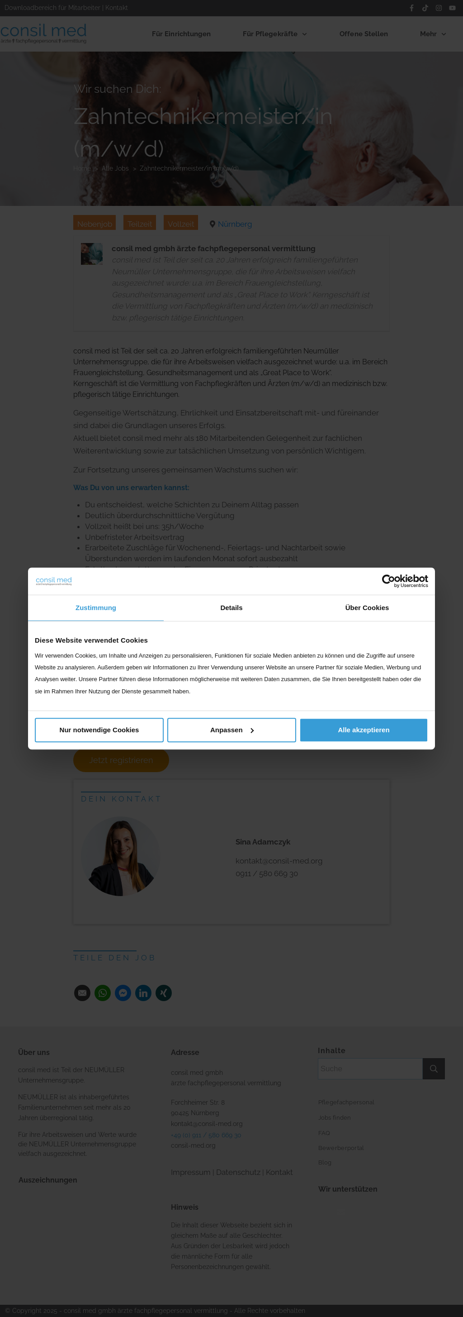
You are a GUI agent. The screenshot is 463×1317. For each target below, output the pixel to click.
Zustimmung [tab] (96, 607)
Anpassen (232, 730)
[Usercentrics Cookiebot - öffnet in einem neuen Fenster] (388, 581)
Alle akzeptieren (363, 730)
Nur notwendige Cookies (99, 730)
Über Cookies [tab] (367, 607)
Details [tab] (231, 607)
